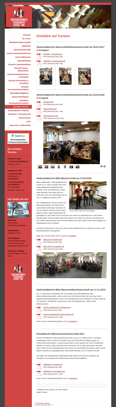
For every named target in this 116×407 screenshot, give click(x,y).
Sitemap (47, 403)
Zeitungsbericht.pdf (50, 116)
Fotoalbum (72, 236)
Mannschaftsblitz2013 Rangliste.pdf (56, 307)
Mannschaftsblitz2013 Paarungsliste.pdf (58, 314)
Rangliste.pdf (48, 102)
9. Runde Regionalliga (15, 173)
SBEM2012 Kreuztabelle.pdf (54, 371)
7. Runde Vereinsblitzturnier (18, 161)
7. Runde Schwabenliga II (16, 182)
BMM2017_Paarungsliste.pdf (54, 61)
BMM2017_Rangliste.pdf (52, 54)
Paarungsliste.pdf (50, 109)
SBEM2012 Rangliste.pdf (52, 364)
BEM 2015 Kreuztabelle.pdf (53, 246)
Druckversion (39, 403)
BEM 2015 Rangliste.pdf (52, 240)
